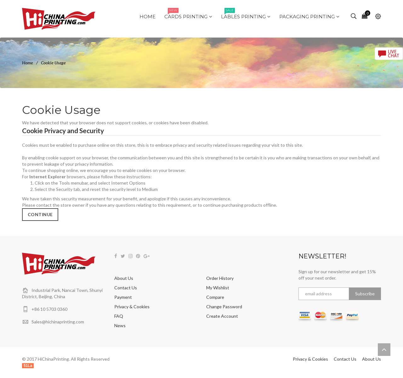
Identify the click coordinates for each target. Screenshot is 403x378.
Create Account (222, 316)
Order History (220, 278)
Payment (123, 297)
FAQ (118, 316)
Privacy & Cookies (132, 306)
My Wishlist (217, 287)
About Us (123, 278)
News (120, 325)
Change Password (224, 306)
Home (27, 62)
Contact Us (125, 287)
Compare (215, 297)
